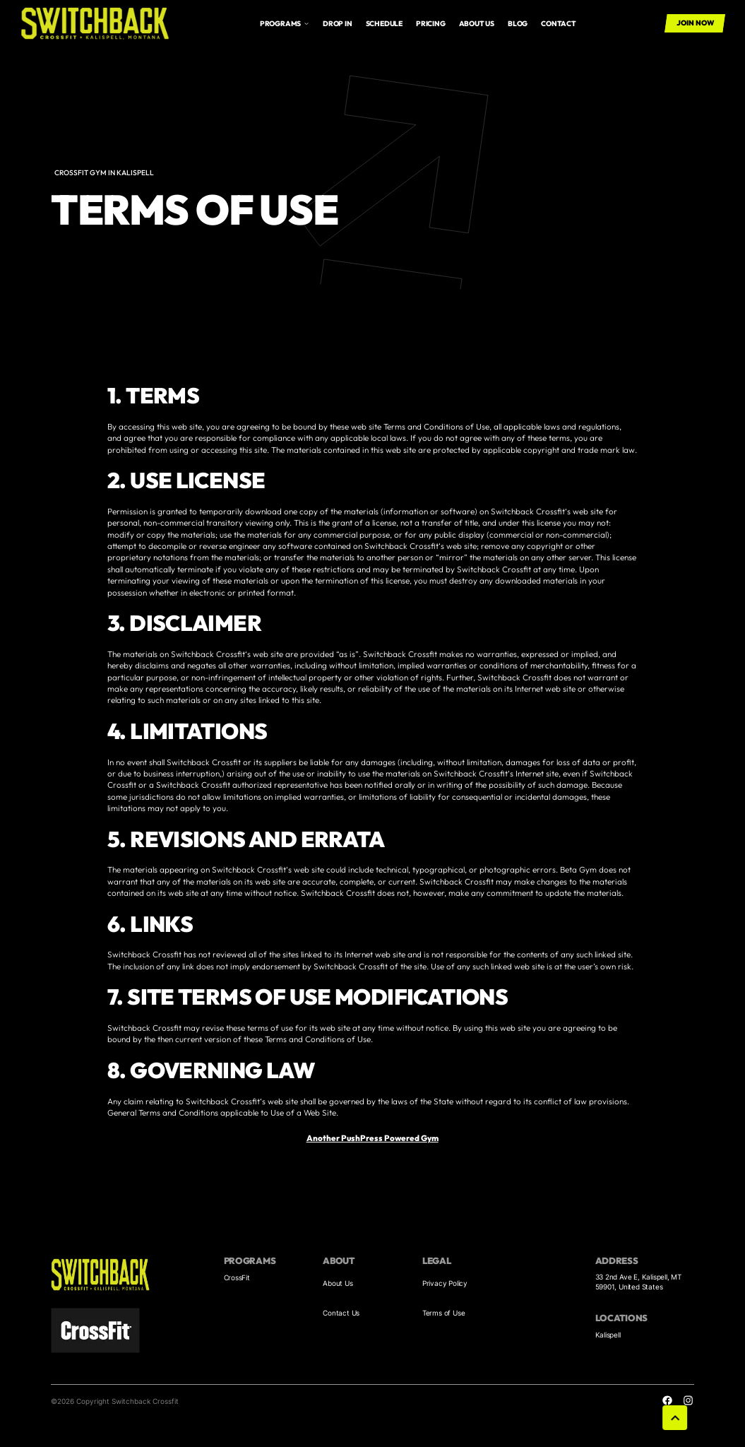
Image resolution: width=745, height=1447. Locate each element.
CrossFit (237, 1277)
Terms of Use (443, 1313)
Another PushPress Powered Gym (372, 1138)
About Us (337, 1283)
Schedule (384, 23)
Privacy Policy (444, 1283)
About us (476, 23)
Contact (558, 23)
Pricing (431, 23)
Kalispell (608, 1334)
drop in (337, 23)
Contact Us (341, 1313)
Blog (518, 23)
